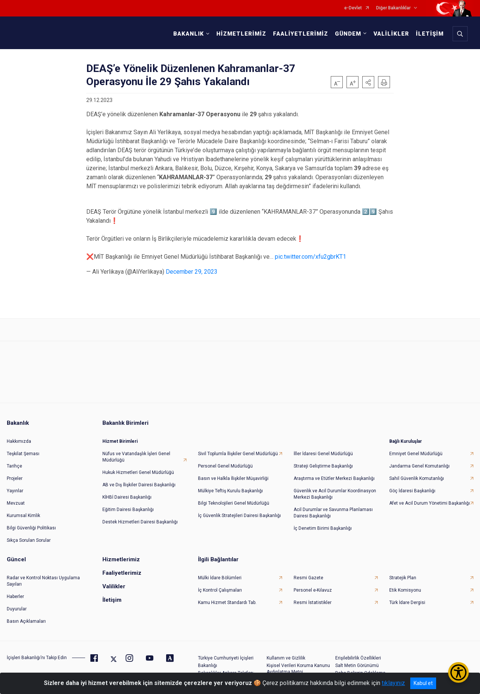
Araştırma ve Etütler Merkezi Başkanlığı (334, 474)
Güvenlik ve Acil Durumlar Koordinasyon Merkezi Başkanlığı (335, 489)
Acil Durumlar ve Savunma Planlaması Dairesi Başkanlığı (333, 508)
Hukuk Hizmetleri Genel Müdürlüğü (138, 468)
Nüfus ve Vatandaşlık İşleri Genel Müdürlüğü (136, 452)
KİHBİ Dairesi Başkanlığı (127, 492)
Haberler (15, 592)
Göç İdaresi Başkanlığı (412, 486)
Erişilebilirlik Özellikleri (358, 653)
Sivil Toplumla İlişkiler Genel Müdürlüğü (238, 449)
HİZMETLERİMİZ (240, 33)
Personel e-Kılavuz (313, 585)
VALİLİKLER (390, 33)
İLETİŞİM (428, 33)
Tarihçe (14, 461)
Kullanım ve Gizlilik (286, 653)
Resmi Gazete (308, 573)
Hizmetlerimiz (121, 555)
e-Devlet (353, 8)
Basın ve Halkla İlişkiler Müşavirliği (233, 474)
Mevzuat (16, 498)
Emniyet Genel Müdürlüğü (415, 449)
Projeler (14, 474)
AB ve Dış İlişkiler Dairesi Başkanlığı (139, 480)
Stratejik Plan (402, 573)
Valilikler (113, 582)
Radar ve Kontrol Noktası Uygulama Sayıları (43, 576)
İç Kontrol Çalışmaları (220, 585)
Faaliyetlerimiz (121, 568)
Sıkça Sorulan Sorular (29, 535)
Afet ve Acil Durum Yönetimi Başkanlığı (429, 498)
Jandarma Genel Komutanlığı (419, 461)
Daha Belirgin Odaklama (360, 668)
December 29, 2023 (192, 271)
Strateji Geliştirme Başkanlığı (323, 461)
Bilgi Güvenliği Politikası (31, 523)
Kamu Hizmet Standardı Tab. (227, 598)
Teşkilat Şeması (23, 449)
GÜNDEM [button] (346, 33)
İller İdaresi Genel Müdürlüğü (323, 449)
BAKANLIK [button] (187, 33)
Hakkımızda (19, 436)
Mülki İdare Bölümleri (220, 573)
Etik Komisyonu (405, 585)
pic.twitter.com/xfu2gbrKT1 (310, 256)
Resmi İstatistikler (313, 598)
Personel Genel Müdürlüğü (225, 461)
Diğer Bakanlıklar (393, 8)
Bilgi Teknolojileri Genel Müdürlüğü (233, 498)
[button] (368, 82)
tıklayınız (393, 683)
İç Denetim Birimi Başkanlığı (323, 523)
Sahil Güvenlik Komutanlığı (416, 474)
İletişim (112, 595)
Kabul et (423, 683)
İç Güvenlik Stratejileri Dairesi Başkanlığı (239, 511)
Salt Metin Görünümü (357, 661)
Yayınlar (15, 486)
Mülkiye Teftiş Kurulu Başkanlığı (230, 486)
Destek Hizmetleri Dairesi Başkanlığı (140, 517)
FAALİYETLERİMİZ (299, 33)
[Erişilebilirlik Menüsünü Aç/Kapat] (458, 672)
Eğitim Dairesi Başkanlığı (128, 505)
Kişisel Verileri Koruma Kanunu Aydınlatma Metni (298, 664)
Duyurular (17, 604)
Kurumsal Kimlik (23, 511)
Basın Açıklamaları (26, 616)
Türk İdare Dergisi (407, 598)
